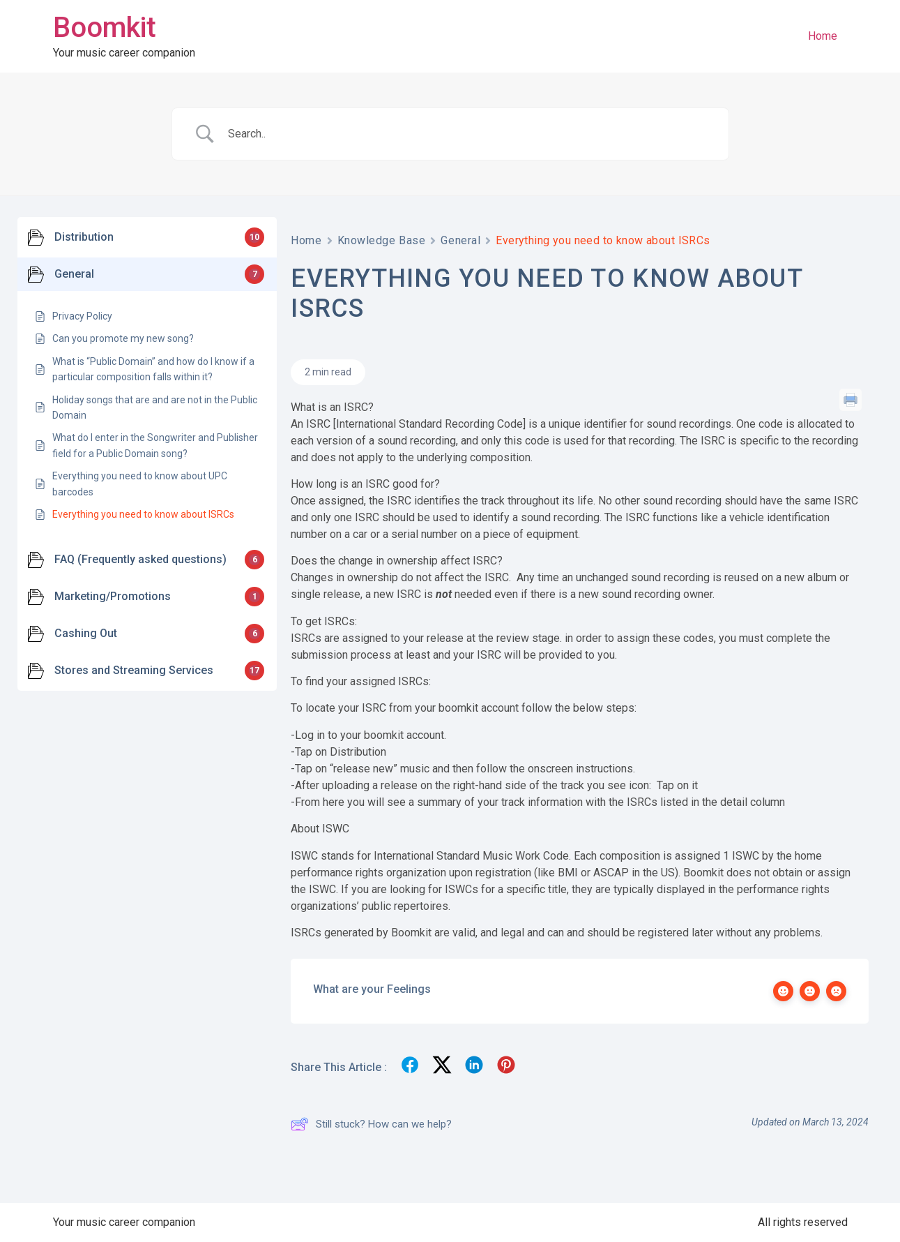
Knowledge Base (381, 240)
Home (822, 36)
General (460, 240)
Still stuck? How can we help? (371, 1124)
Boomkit (104, 27)
